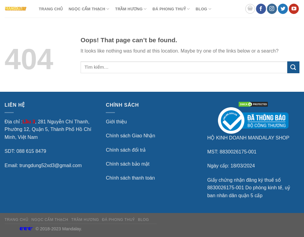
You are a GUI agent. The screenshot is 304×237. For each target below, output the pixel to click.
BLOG (203, 9)
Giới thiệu (116, 121)
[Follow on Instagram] (272, 9)
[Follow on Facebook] (261, 9)
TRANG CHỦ (51, 9)
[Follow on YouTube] (294, 9)
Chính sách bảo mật (127, 164)
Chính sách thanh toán (130, 177)
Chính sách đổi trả (126, 150)
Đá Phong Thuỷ (171, 9)
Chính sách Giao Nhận (130, 135)
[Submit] (293, 67)
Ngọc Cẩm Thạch (89, 9)
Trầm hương (131, 9)
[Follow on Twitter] (283, 9)
